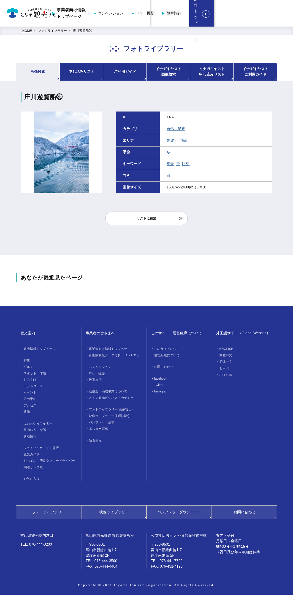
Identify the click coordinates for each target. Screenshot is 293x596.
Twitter (158, 386)
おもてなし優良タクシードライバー (49, 462)
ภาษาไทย (226, 376)
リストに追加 (146, 220)
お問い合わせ (163, 368)
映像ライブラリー (114, 513)
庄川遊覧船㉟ (82, 32)
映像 (27, 413)
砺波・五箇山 (178, 142)
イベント (30, 394)
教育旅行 (213, 14)
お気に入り (32, 480)
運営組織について (167, 356)
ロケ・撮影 (185, 14)
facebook (160, 380)
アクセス (30, 406)
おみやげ (30, 381)
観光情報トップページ (261, 14)
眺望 (186, 165)
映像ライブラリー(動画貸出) (109, 417)
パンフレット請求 (101, 423)
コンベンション (150, 14)
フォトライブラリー (52, 32)
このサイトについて (168, 350)
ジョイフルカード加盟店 (41, 449)
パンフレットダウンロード (179, 513)
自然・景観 (176, 130)
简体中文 (225, 363)
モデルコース (33, 387)
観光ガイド (32, 455)
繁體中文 (225, 356)
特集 (27, 362)
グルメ (28, 368)
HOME (27, 32)
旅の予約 (30, 400)
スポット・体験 (35, 374)
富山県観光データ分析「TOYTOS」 (114, 356)
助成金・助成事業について (108, 393)
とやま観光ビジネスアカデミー (111, 399)
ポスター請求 (98, 430)
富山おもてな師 (35, 431)
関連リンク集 (33, 468)
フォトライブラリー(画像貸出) (111, 411)
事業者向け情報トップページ (110, 13)
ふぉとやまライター (38, 425)
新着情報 (30, 437)
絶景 (170, 165)
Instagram (161, 393)
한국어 (224, 369)
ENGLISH (226, 350)
